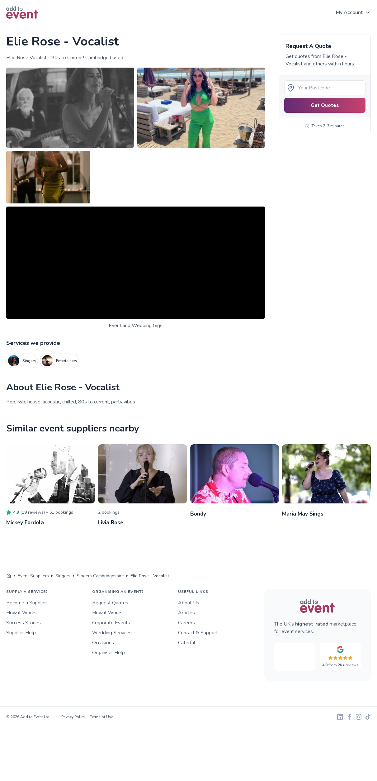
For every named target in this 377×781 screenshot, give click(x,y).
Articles (186, 612)
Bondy (198, 513)
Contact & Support (198, 632)
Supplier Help (21, 632)
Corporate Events (111, 622)
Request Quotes (110, 602)
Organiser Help (108, 652)
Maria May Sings (303, 513)
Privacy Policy (73, 716)
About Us (188, 602)
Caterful (186, 642)
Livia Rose (111, 522)
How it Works (21, 612)
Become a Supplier (26, 602)
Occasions (103, 642)
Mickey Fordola (26, 522)
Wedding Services (112, 632)
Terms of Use (101, 716)
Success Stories (23, 622)
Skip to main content (22, 25)
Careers (186, 622)
